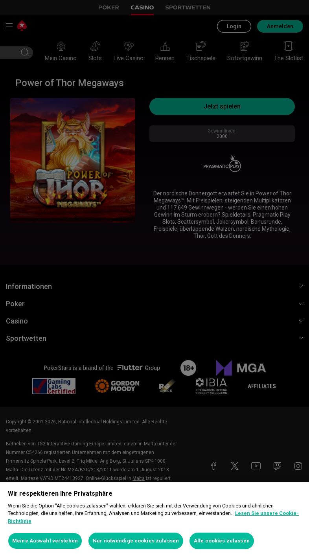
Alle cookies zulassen (222, 541)
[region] (154, 519)
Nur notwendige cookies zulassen (136, 541)
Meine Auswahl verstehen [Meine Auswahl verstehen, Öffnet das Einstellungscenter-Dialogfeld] (45, 541)
